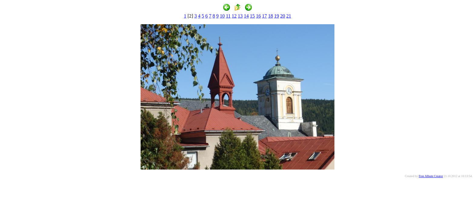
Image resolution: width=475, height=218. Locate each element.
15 (252, 15)
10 (222, 15)
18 (270, 15)
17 (264, 15)
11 (228, 15)
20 (282, 15)
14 (246, 15)
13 (240, 15)
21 (288, 15)
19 (276, 15)
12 (234, 15)
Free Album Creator (431, 176)
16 (258, 15)
